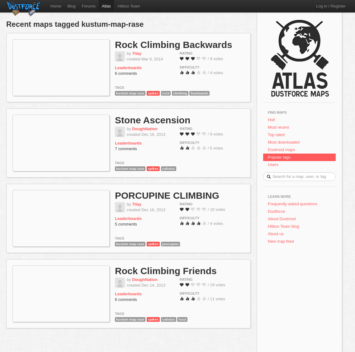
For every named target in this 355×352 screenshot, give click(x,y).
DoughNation (145, 128)
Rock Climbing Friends (166, 271)
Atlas (106, 6)
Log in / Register (331, 6)
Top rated (276, 134)
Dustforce (276, 211)
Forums (89, 6)
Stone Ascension (152, 120)
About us (276, 233)
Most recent (278, 127)
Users (273, 164)
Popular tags (279, 157)
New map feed (282, 241)
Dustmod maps (281, 149)
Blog (72, 6)
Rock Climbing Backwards (173, 45)
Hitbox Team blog (283, 226)
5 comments (126, 224)
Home (55, 6)
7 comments (126, 148)
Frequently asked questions (292, 204)
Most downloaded (284, 142)
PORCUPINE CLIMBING (167, 195)
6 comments (126, 73)
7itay (136, 53)
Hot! (271, 119)
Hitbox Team (129, 6)
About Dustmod (282, 218)
